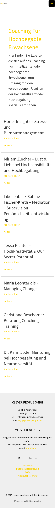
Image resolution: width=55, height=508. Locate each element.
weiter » (8, 145)
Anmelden (30, 448)
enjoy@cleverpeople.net (30, 420)
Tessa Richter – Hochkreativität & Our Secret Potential (24, 251)
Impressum (27, 465)
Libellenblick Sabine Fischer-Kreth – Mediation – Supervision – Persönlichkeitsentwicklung (27, 208)
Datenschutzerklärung (27, 468)
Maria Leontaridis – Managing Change (21, 285)
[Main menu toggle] (52, 3)
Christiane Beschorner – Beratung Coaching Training (25, 320)
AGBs (27, 472)
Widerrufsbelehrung (27, 475)
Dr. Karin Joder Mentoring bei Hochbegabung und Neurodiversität (27, 357)
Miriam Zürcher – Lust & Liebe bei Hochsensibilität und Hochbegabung (27, 164)
